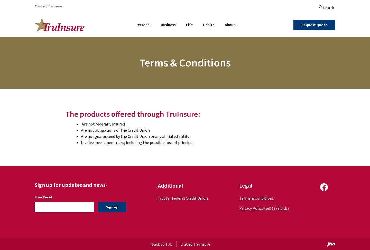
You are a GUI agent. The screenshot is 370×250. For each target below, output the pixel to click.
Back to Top (161, 244)
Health (209, 24)
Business (168, 24)
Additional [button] (169, 185)
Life (189, 24)
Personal (143, 24)
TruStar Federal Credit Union (181, 198)
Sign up (112, 207)
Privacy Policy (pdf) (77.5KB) (261, 208)
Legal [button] (242, 185)
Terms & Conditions (253, 198)
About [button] (230, 24)
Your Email (43, 197)
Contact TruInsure (48, 6)
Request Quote (314, 25)
